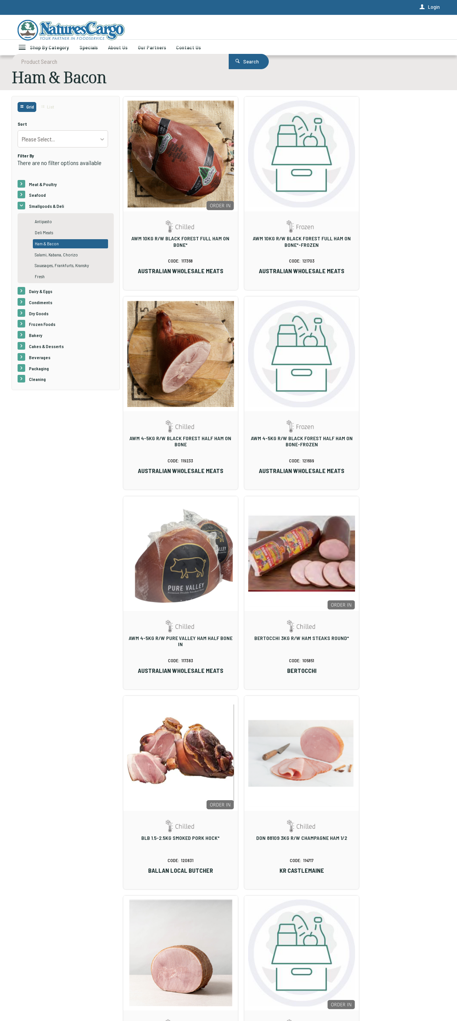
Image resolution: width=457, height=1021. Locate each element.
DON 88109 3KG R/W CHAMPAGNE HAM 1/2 (282, 607)
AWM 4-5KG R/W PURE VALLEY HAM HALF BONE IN (282, 423)
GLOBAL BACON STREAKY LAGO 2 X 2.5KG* (282, 794)
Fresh (40, 283)
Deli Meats (44, 239)
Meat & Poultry (43, 191)
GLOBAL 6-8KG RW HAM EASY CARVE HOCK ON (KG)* (174, 797)
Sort (22, 131)
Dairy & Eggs (40, 298)
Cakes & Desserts (46, 353)
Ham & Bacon (47, 250)
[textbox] (199, 30)
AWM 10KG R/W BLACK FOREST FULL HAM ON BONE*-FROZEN (282, 235)
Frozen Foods (42, 331)
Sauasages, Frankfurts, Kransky (62, 272)
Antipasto (43, 228)
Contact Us (30, 977)
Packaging (39, 375)
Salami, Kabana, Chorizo (56, 261)
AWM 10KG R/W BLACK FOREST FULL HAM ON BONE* (174, 235)
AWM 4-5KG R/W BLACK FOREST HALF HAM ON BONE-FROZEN (174, 423)
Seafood (37, 202)
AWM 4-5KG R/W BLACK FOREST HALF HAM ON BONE (391, 235)
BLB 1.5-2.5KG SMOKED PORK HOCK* (174, 607)
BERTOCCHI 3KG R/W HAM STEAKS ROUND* (391, 423)
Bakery (35, 342)
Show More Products (286, 872)
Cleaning (37, 386)
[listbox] (63, 146)
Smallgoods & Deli (46, 213)
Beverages (39, 364)
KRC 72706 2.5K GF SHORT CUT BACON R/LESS (391, 797)
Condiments (40, 309)
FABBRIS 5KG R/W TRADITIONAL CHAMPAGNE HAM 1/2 (391, 610)
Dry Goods (38, 320)
